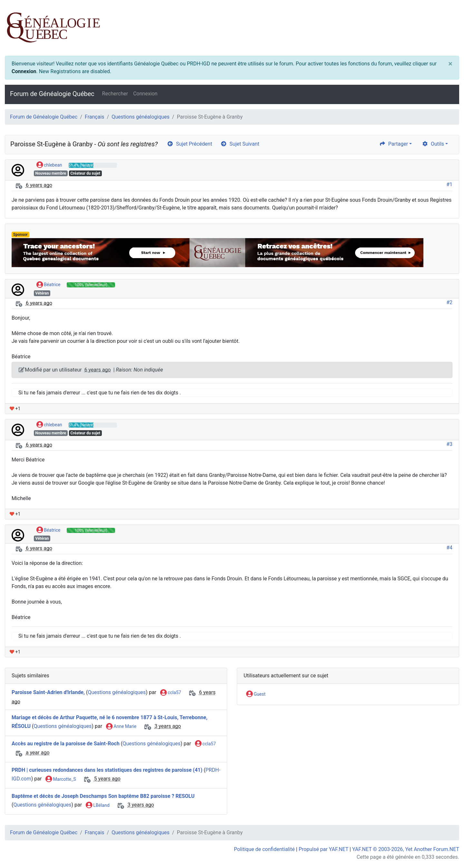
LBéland (98, 805)
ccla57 (170, 693)
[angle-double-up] (446, 841)
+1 (15, 408)
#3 (449, 444)
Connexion (24, 71)
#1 (449, 184)
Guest (256, 694)
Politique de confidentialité (264, 849)
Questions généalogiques (140, 117)
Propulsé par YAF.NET (323, 849)
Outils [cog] (433, 144)
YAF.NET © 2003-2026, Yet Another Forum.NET (405, 849)
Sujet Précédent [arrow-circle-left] (189, 144)
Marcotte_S (60, 779)
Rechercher (115, 94)
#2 (449, 302)
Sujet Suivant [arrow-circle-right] (239, 144)
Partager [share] (393, 144)
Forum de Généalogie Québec (52, 94)
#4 (449, 548)
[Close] (450, 64)
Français (94, 117)
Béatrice (48, 285)
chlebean (49, 165)
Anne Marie (121, 727)
